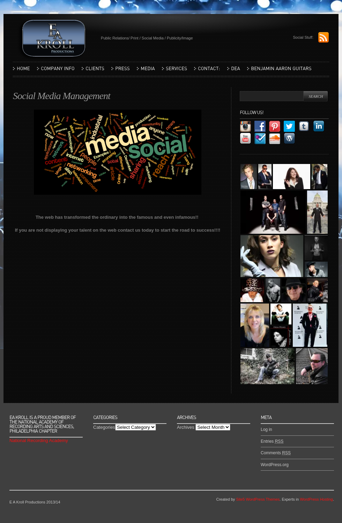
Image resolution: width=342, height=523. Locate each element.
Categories (104, 427)
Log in (266, 429)
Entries (272, 441)
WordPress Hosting (316, 499)
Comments (276, 452)
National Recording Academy (38, 440)
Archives (185, 427)
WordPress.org (275, 464)
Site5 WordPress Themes (258, 499)
